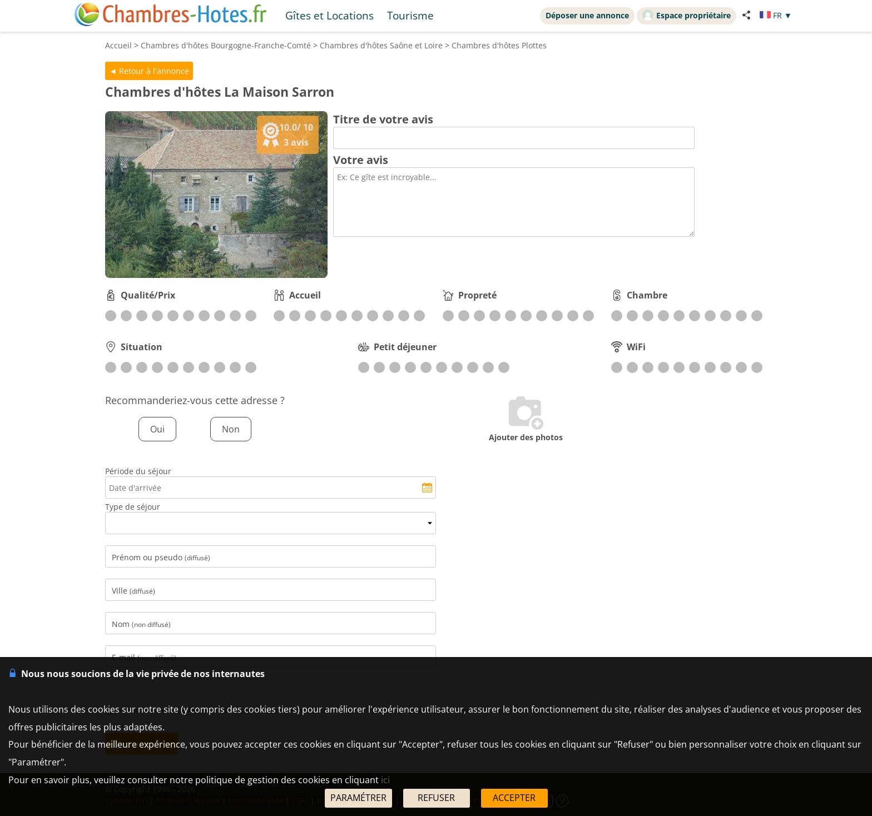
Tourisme (410, 15)
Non (231, 429)
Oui (157, 429)
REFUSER (436, 798)
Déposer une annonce (587, 15)
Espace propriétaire (686, 15)
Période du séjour (138, 471)
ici (385, 780)
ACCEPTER (514, 798)
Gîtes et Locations (329, 15)
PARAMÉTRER (358, 798)
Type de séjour (132, 506)
